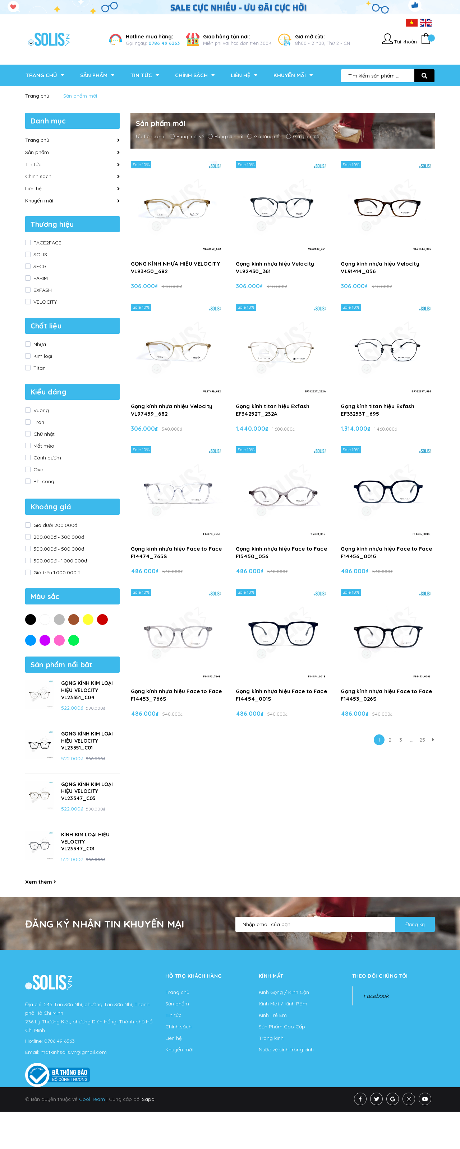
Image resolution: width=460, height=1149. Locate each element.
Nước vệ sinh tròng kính (286, 1049)
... (411, 740)
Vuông (40, 410)
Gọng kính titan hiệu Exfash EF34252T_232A (272, 410)
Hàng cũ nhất (226, 136)
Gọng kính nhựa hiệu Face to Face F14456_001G (386, 552)
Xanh (30, 640)
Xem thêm (40, 882)
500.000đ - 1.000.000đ (59, 560)
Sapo (148, 1099)
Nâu (73, 619)
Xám (59, 619)
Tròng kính (271, 1038)
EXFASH (42, 290)
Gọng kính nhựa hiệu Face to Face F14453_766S (176, 695)
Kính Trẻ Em (273, 1015)
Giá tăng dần (264, 136)
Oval (38, 469)
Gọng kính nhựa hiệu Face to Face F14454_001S (281, 695)
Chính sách (38, 176)
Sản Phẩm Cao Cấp (282, 1026)
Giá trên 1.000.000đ (55, 572)
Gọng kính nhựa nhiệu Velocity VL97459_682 (171, 410)
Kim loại (42, 356)
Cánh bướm (46, 457)
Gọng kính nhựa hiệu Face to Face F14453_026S (386, 695)
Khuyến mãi (39, 200)
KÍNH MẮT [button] (271, 976)
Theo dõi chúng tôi (380, 976)
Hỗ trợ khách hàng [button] (193, 976)
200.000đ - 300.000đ (58, 537)
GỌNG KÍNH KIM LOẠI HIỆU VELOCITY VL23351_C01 (87, 740)
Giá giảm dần (304, 136)
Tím (45, 640)
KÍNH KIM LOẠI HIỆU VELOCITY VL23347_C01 (85, 841)
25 (422, 740)
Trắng (45, 619)
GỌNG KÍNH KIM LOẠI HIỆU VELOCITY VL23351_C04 (87, 690)
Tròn (38, 422)
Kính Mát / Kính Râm (283, 1003)
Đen (30, 619)
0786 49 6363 (164, 43)
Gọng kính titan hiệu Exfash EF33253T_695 (377, 410)
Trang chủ (37, 140)
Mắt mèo (43, 446)
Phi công (43, 481)
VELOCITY (44, 302)
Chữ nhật (43, 434)
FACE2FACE (46, 242)
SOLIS (39, 254)
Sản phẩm (37, 152)
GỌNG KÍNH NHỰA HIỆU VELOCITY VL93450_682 (175, 267)
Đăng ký (415, 924)
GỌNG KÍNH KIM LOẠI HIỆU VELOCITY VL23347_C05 (87, 791)
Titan (39, 368)
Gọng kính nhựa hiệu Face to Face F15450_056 (281, 552)
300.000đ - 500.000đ (58, 549)
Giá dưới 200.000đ (54, 525)
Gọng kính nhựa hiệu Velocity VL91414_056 (380, 267)
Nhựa (39, 344)
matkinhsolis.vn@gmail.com (74, 1052)
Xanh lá (73, 640)
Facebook (375, 995)
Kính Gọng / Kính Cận (284, 992)
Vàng (88, 619)
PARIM (40, 278)
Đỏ (102, 619)
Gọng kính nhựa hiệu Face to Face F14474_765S (176, 552)
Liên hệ (33, 188)
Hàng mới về (187, 136)
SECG (39, 266)
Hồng (59, 640)
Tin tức (33, 164)
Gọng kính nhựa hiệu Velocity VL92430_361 (275, 267)
